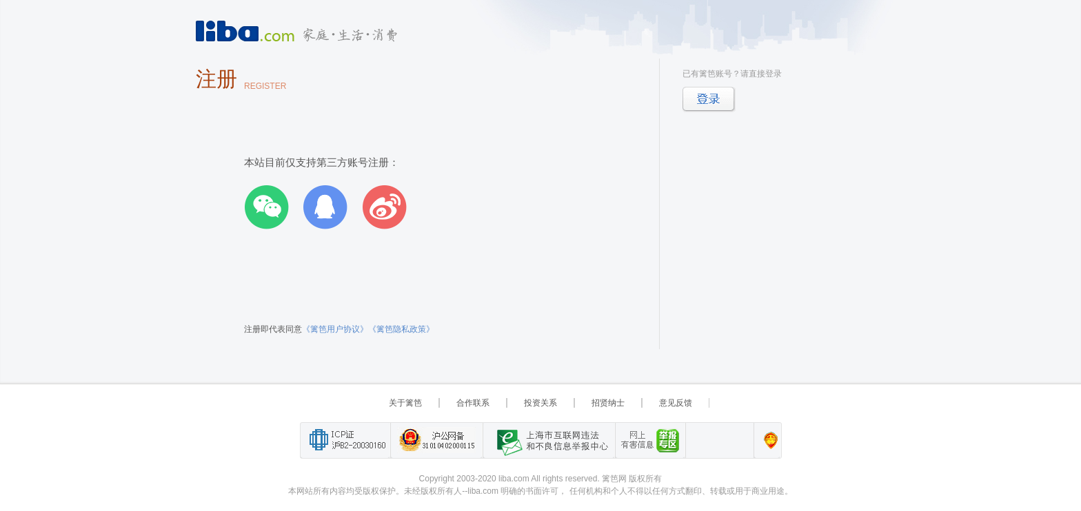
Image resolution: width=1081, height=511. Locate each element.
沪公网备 (436, 440)
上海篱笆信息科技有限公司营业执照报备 (767, 440)
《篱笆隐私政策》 (401, 329)
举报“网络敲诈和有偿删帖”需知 (650, 440)
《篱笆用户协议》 (335, 329)
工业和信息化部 (345, 440)
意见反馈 (675, 403)
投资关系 (540, 403)
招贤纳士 (608, 403)
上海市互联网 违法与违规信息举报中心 (548, 440)
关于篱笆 (405, 403)
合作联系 (472, 403)
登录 (709, 99)
